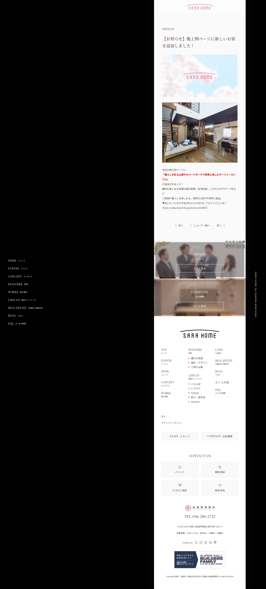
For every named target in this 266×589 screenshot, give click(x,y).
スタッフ (180, 436)
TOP (173, 351)
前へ (180, 225)
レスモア (196, 388)
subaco (195, 392)
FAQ (17, 323)
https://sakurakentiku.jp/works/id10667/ (185, 207)
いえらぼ (196, 384)
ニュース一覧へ (200, 225)
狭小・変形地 (198, 397)
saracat (195, 401)
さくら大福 (222, 382)
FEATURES (18, 284)
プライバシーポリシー (171, 423)
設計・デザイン (199, 362)
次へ (219, 225)
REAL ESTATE (25, 307)
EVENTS (18, 268)
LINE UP (22, 300)
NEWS (16, 260)
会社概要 (220, 436)
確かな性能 (197, 358)
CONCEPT (20, 276)
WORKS (17, 292)
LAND (227, 351)
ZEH (163, 416)
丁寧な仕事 (197, 367)
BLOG (15, 315)
